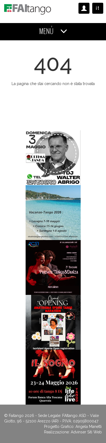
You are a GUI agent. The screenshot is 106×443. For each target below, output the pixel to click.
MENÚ (53, 31)
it (98, 8)
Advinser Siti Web (86, 432)
